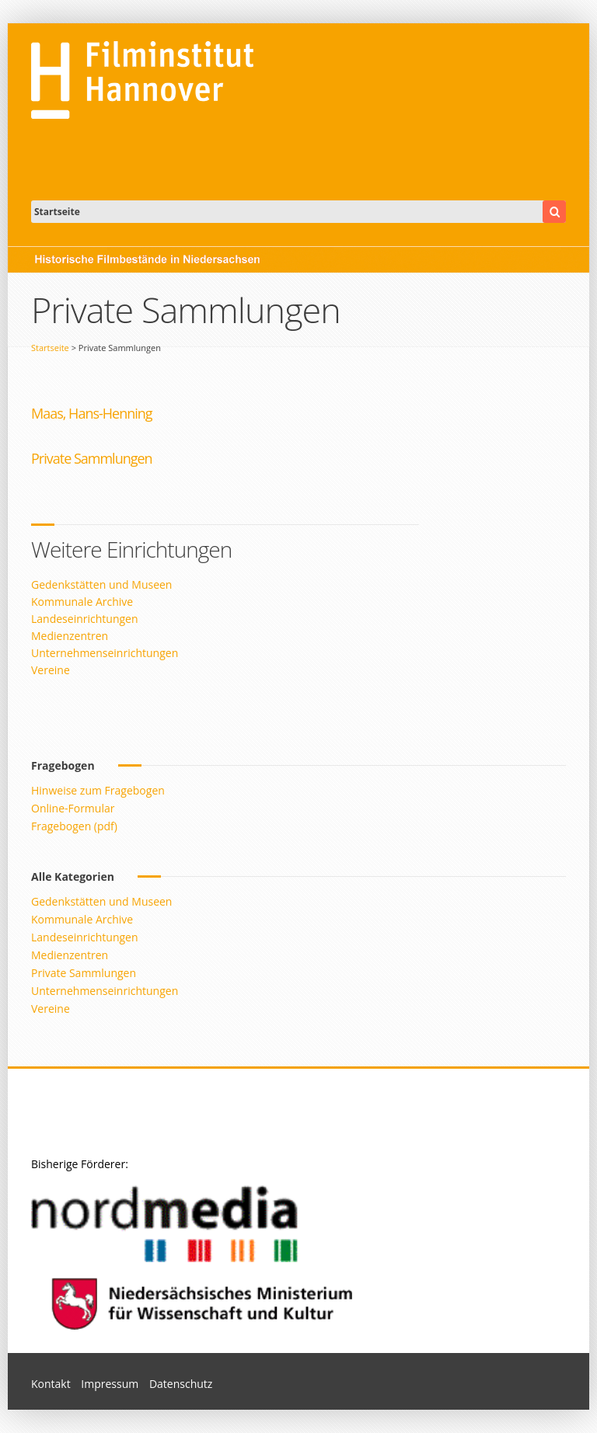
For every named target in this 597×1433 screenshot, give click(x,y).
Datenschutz (180, 1383)
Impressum (109, 1383)
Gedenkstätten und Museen (101, 584)
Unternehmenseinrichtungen (104, 652)
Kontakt (51, 1383)
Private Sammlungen (83, 972)
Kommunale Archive (82, 601)
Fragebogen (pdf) (74, 826)
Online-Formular (72, 808)
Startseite (50, 347)
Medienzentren (69, 635)
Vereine (50, 670)
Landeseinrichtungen (84, 618)
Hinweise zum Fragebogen (98, 790)
